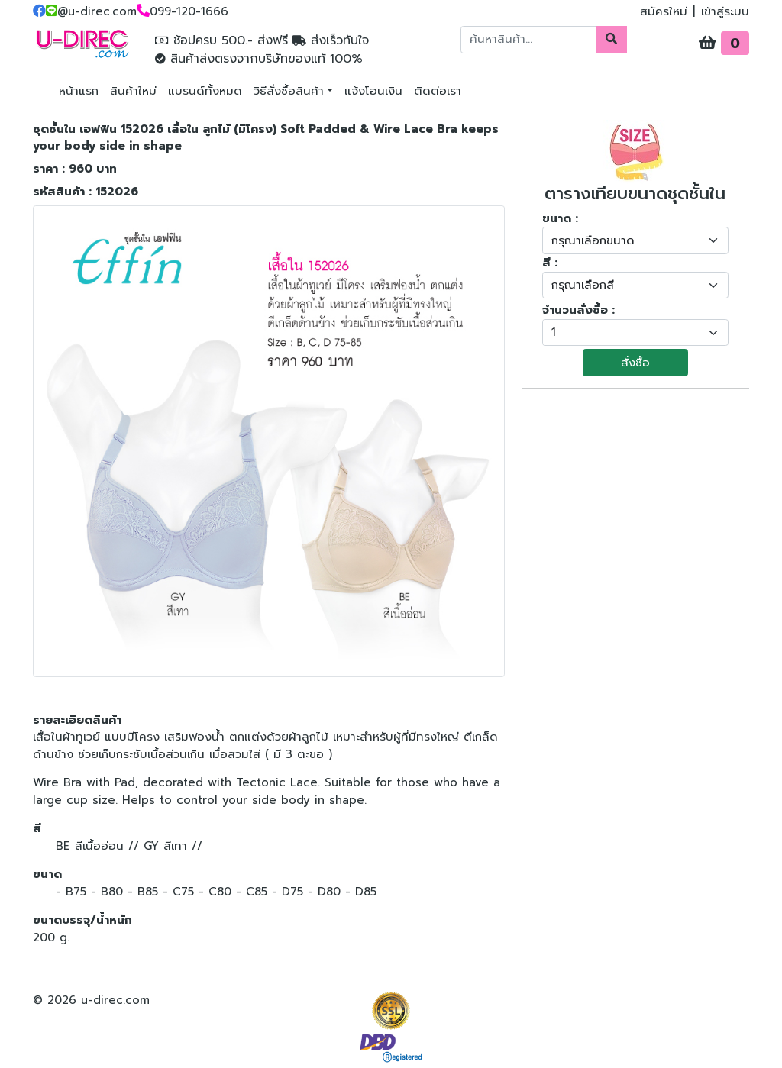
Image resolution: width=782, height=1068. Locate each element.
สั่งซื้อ (635, 362)
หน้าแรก (79, 90)
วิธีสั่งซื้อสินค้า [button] (289, 90)
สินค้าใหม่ (133, 90)
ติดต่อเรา (437, 90)
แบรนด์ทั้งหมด (205, 90)
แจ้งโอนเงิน (373, 90)
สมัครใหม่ (663, 11)
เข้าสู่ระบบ (725, 11)
